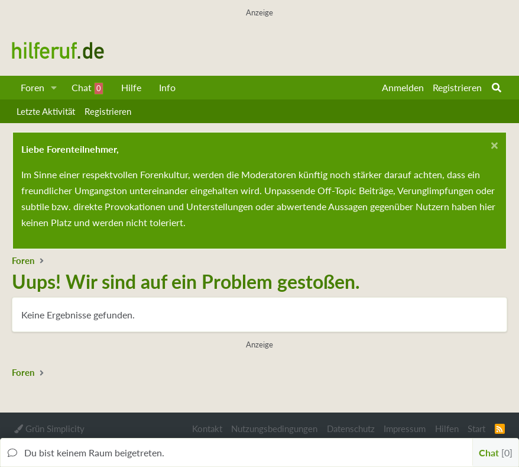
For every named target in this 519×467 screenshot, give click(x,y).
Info (167, 87)
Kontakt (207, 428)
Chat (87, 88)
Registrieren (108, 111)
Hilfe (131, 87)
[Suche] (496, 87)
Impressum (405, 428)
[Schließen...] (493, 147)
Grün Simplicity (49, 428)
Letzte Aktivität (46, 111)
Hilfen (447, 428)
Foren (32, 87)
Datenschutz (351, 428)
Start (476, 428)
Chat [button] (495, 452)
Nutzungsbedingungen (274, 428)
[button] (54, 87)
